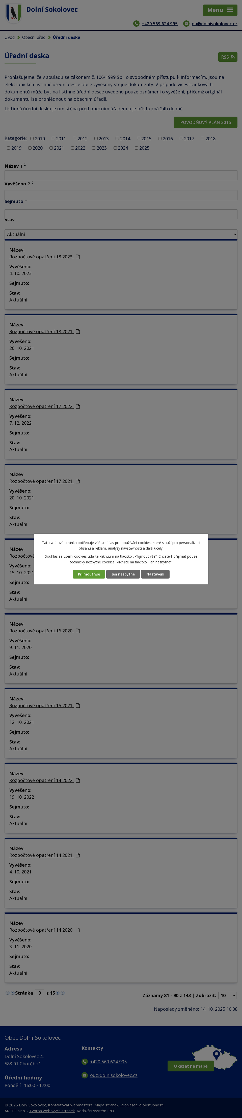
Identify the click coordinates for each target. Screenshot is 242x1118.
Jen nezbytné (123, 574)
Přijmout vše (89, 574)
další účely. (154, 548)
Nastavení (155, 574)
